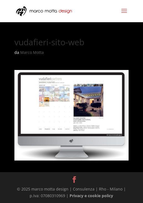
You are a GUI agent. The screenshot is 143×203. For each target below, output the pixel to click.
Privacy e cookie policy (91, 195)
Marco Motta (32, 52)
